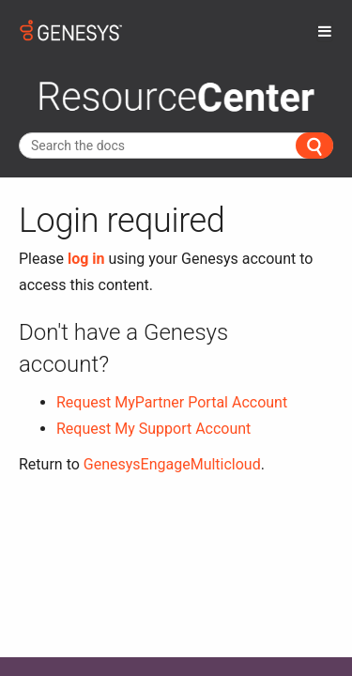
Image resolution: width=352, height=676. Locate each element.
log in (86, 259)
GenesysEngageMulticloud (172, 464)
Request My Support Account (153, 429)
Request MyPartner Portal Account (171, 402)
